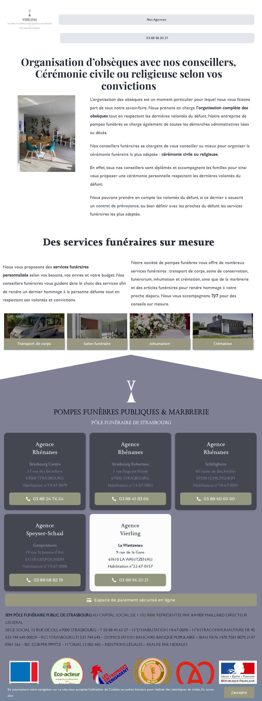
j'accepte (239, 692)
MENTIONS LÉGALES (124, 644)
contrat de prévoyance (117, 205)
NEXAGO (167, 644)
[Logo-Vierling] (30, 11)
